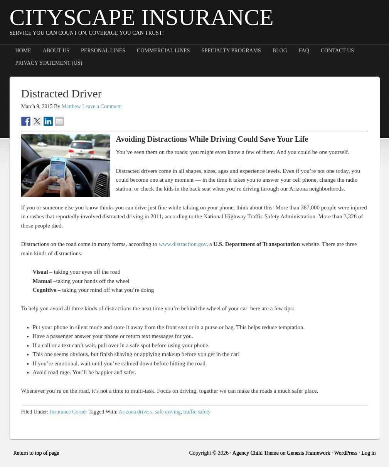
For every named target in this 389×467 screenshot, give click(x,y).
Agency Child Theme (255, 453)
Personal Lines (103, 51)
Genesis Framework (308, 453)
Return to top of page (36, 453)
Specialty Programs (231, 51)
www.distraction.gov (183, 244)
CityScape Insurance (142, 17)
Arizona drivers (135, 412)
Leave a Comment (102, 106)
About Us (56, 51)
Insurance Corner (68, 412)
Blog (280, 51)
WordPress (345, 453)
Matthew (71, 106)
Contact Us (337, 51)
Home (23, 51)
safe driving (167, 412)
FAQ (304, 51)
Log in (369, 453)
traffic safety (196, 412)
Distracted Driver (61, 93)
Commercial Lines (163, 51)
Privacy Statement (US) (49, 63)
